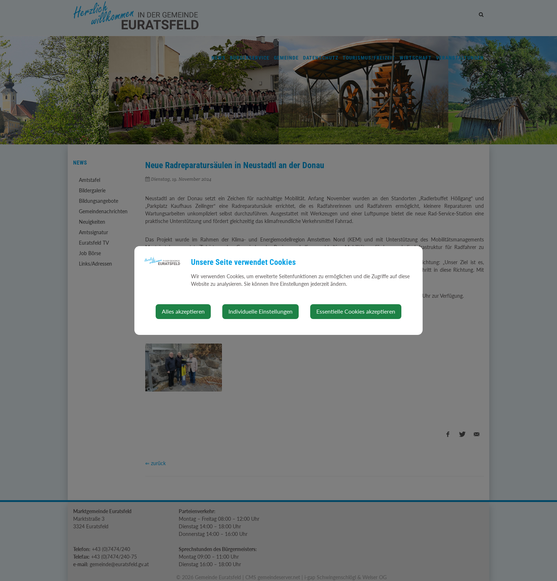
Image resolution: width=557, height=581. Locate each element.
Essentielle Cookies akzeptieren (355, 311)
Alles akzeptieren (183, 311)
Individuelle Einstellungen (260, 311)
